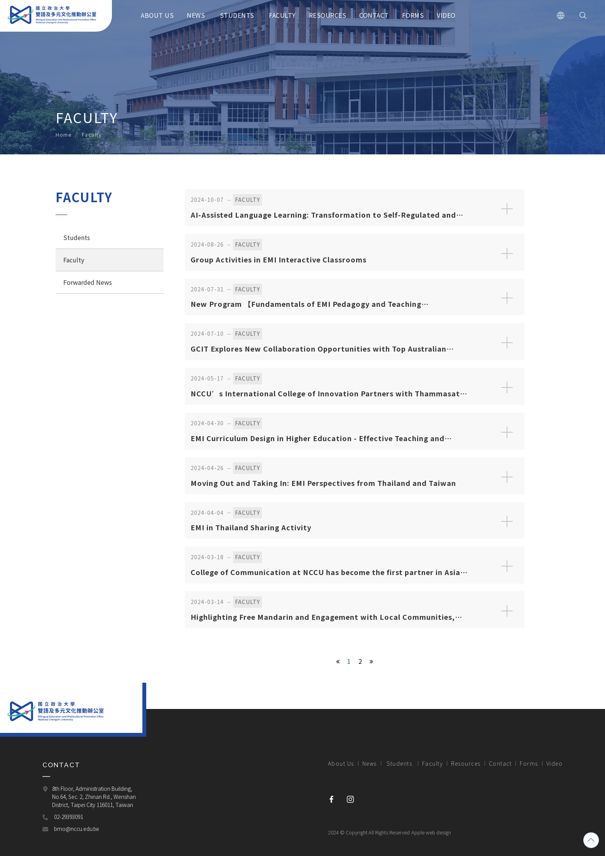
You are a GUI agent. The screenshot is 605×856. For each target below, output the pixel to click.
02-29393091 (68, 817)
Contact (500, 763)
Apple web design (431, 832)
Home (63, 134)
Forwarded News (87, 282)
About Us (341, 763)
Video (554, 763)
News (369, 763)
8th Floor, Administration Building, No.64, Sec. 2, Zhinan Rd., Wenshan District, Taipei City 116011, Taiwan (94, 797)
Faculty (73, 259)
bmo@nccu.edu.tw (76, 829)
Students (77, 237)
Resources (466, 763)
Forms (529, 763)
